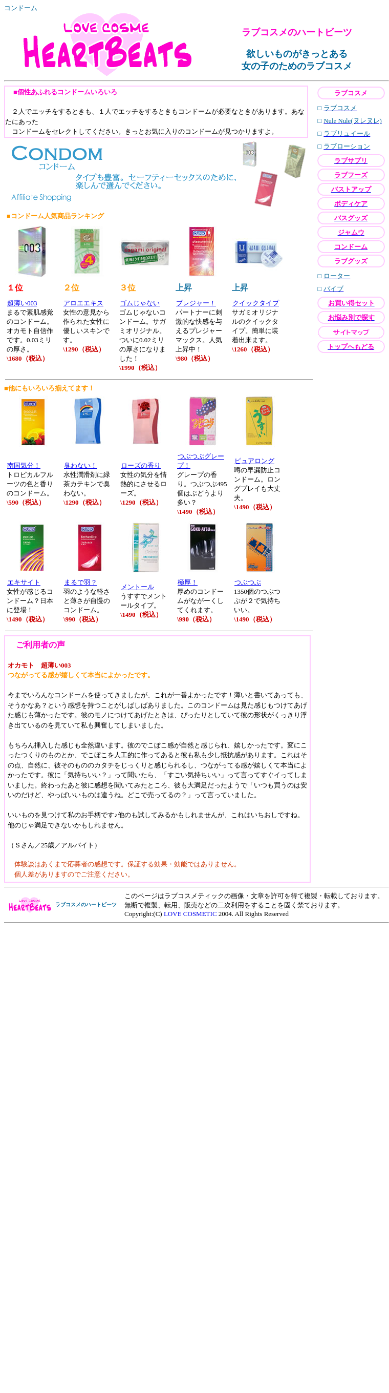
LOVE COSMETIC (190, 914)
